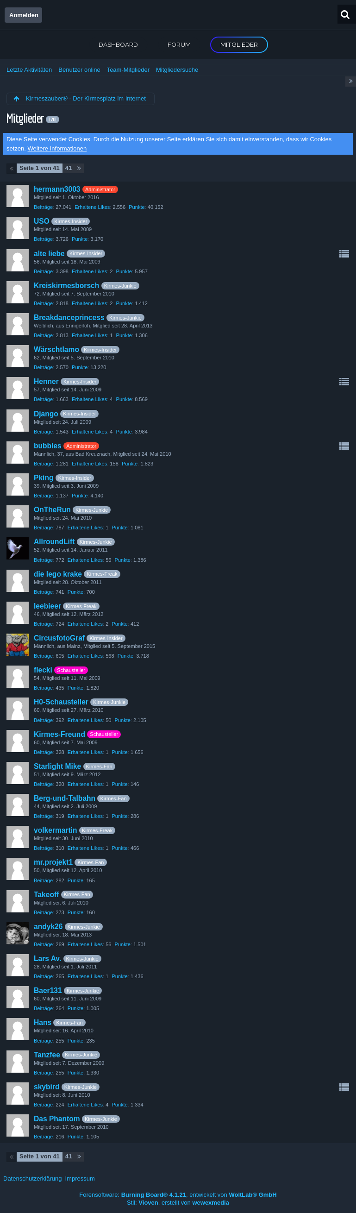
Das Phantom (57, 1119)
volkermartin (55, 830)
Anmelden (23, 15)
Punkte (136, 207)
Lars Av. (47, 958)
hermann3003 (57, 189)
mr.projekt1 (53, 862)
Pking (43, 478)
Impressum (79, 1178)
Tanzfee (47, 1055)
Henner (46, 381)
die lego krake (58, 574)
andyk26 (48, 926)
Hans (42, 1022)
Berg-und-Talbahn (64, 798)
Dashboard (118, 44)
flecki (43, 670)
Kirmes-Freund (59, 734)
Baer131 (48, 990)
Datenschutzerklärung (32, 1178)
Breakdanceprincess (69, 317)
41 (68, 167)
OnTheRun (52, 510)
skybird (46, 1087)
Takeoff (46, 895)
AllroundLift (54, 542)
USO (42, 221)
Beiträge (43, 207)
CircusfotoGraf (59, 638)
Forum (179, 44)
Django (46, 414)
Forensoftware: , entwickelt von (177, 1194)
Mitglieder (239, 44)
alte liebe (49, 254)
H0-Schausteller (61, 702)
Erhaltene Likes (92, 207)
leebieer (47, 606)
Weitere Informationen (57, 148)
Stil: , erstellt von (178, 1202)
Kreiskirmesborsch (66, 285)
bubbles (48, 446)
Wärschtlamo (56, 349)
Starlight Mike (57, 766)
